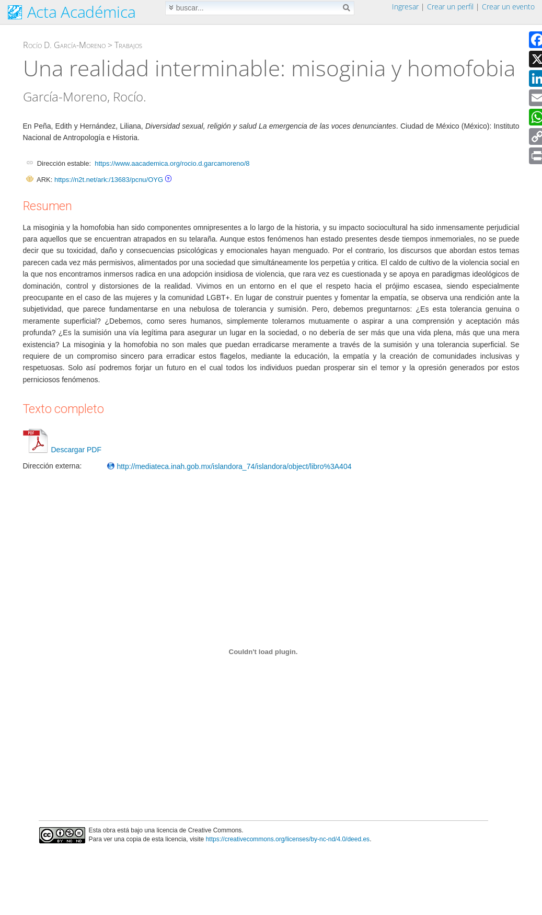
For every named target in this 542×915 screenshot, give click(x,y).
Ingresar (405, 7)
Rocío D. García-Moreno (64, 45)
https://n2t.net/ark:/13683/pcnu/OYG (108, 180)
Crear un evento (508, 7)
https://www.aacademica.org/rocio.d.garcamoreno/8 (172, 163)
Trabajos (128, 45)
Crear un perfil (450, 7)
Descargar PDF (62, 449)
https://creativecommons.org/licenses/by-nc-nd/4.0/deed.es (288, 839)
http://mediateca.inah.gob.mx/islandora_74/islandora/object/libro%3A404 (229, 466)
